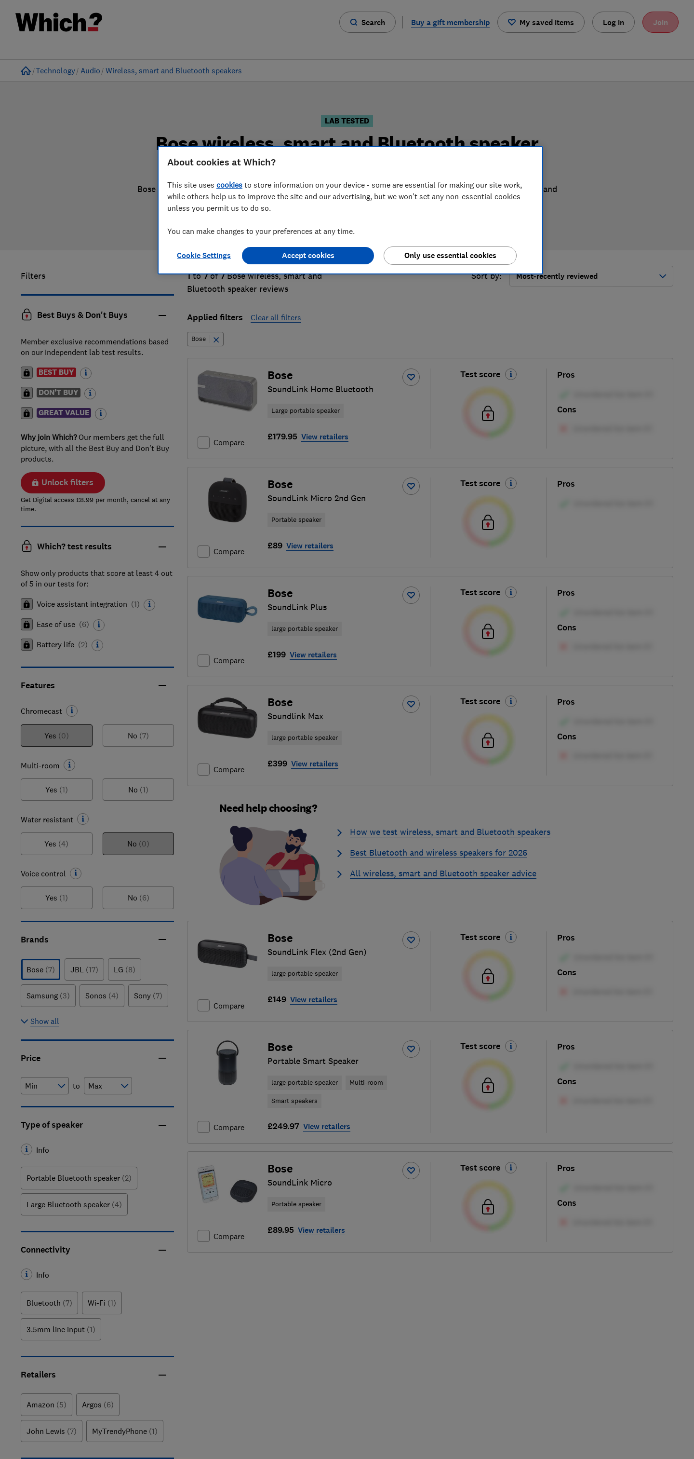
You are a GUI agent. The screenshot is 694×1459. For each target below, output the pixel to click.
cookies (229, 185)
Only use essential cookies (450, 255)
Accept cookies (308, 255)
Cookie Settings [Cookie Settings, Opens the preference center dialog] (204, 255)
